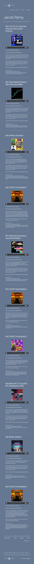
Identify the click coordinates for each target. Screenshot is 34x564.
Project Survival (15, 63)
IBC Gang (26, 125)
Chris (23, 109)
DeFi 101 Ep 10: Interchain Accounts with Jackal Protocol (16, 28)
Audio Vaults (12, 9)
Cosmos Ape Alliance (20, 160)
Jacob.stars (17, 110)
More (21, 52)
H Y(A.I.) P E (24, 264)
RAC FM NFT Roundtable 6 (16, 289)
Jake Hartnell (26, 225)
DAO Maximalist (21, 215)
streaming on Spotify (11, 62)
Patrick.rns (13, 73)
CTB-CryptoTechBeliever (22, 462)
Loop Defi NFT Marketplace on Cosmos (21, 409)
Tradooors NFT (20, 527)
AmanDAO (15, 511)
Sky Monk (20, 264)
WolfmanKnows (16, 264)
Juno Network (14, 426)
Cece (24, 511)
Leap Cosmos (14, 109)
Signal (7, 316)
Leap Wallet (14, 126)
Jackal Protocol (12, 56)
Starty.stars (23, 226)
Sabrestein (26, 215)
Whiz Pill (15, 161)
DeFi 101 (15, 72)
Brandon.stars (12, 225)
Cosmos (11, 71)
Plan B (25, 63)
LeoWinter (11, 264)
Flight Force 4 (7, 526)
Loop (20, 427)
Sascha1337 (9, 515)
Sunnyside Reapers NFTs (14, 215)
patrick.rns (11, 57)
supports (22, 67)
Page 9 (28, 538)
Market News (18, 126)
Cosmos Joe (17, 54)
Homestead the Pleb (9, 110)
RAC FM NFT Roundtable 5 (16, 336)
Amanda (9, 525)
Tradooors (20, 361)
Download (17, 50)
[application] (17, 47)
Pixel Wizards (23, 279)
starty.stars (11, 216)
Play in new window (12, 50)
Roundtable (12, 226)
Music (16, 9)
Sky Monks (26, 279)
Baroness (18, 176)
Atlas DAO (18, 57)
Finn (21, 213)
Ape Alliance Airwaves (14, 135)
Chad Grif (26, 109)
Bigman (16, 412)
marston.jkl (15, 57)
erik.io (14, 412)
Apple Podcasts (12, 52)
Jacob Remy (7, 73)
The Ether (18, 71)
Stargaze (16, 278)
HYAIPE (12, 279)
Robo (17, 213)
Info (19, 9)
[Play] (6, 47)
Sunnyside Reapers (8, 280)
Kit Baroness (12, 161)
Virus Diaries (20, 63)
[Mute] (25, 47)
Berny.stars (7, 264)
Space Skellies (25, 213)
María (26, 160)
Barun (14, 110)
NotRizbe (12, 362)
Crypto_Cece (22, 525)
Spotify (16, 52)
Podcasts (15, 71)
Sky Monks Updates (13, 437)
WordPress (28, 558)
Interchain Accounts (19, 72)
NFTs (6, 226)
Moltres (20, 362)
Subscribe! (28, 9)
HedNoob (7, 216)
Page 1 (15, 538)
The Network (15, 280)
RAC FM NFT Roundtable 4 (16, 486)
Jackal (13, 71)
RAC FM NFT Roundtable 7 (16, 187)
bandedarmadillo (17, 513)
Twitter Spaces (20, 73)
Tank (6, 161)
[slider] (16, 47)
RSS (18, 52)
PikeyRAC (13, 515)
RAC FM (20, 212)
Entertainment (17, 225)
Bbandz (22, 161)
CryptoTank (17, 108)
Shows (23, 9)
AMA (8, 125)
